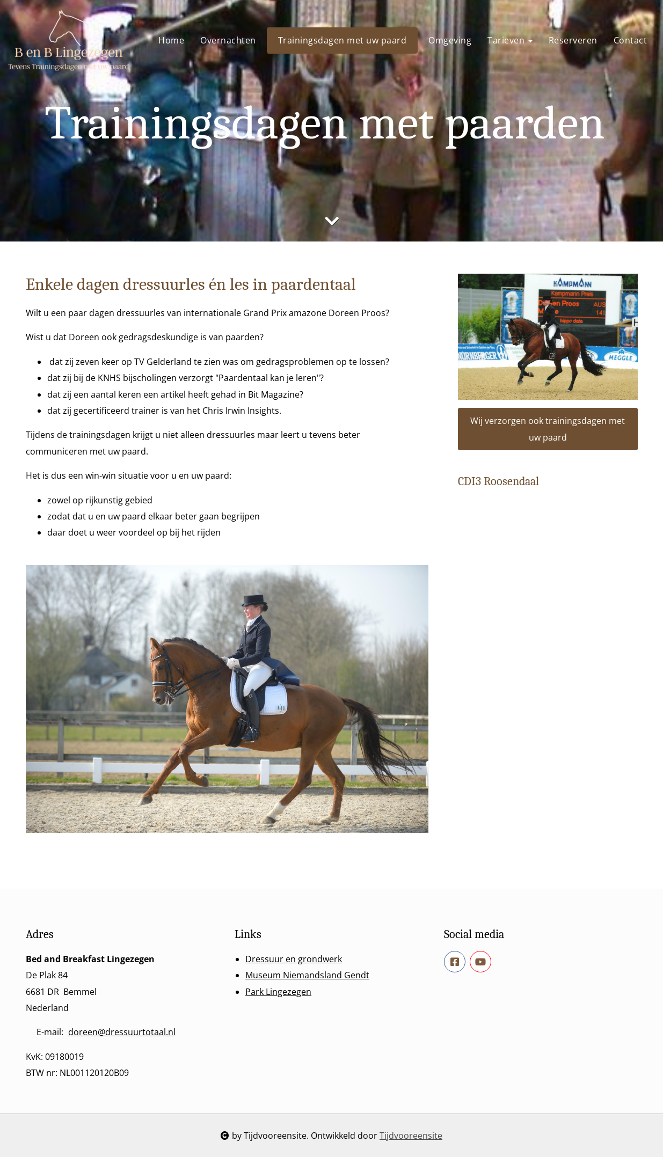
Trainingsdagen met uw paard (342, 40)
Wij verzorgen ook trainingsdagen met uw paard (547, 429)
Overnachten (228, 40)
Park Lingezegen (278, 992)
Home (171, 40)
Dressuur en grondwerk (293, 959)
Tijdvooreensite (411, 1135)
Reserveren (573, 40)
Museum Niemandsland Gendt (307, 975)
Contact (630, 40)
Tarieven (510, 40)
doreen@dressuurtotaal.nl (122, 1032)
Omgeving (449, 40)
